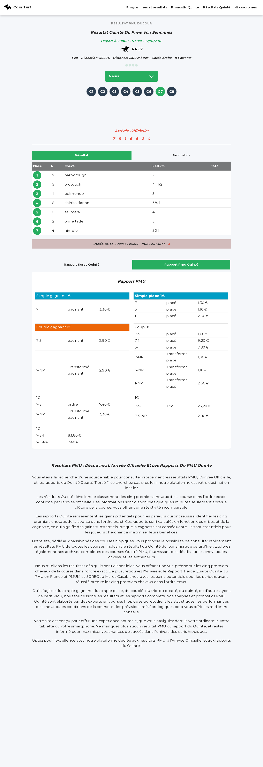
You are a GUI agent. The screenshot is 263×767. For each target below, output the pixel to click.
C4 (125, 91)
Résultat (81, 155)
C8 (171, 91)
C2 (102, 91)
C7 (160, 91)
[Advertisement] (131, 106)
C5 (137, 91)
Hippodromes (245, 7)
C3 (114, 91)
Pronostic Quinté (185, 7)
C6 (148, 91)
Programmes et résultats (146, 7)
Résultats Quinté (216, 7)
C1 (91, 91)
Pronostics (181, 155)
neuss (131, 76)
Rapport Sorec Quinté (81, 264)
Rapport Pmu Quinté (181, 264)
